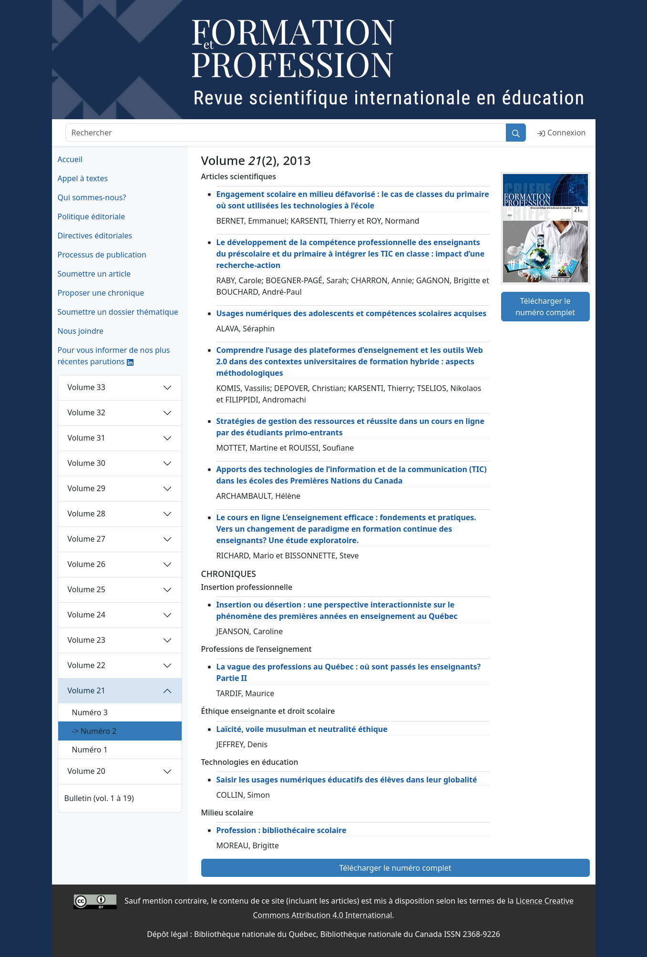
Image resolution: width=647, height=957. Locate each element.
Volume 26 (86, 564)
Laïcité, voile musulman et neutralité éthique (302, 729)
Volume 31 (86, 437)
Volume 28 (86, 513)
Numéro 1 (90, 749)
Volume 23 (86, 640)
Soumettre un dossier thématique (118, 312)
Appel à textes (83, 178)
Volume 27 (86, 539)
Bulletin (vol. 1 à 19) (99, 798)
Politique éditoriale (91, 216)
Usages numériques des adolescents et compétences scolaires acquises (351, 313)
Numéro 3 (90, 712)
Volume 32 (86, 412)
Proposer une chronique (101, 293)
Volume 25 (86, 589)
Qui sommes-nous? (92, 197)
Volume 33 (86, 387)
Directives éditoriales (95, 235)
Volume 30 (86, 463)
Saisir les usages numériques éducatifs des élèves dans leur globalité (346, 779)
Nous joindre (81, 331)
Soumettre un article (94, 273)
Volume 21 (86, 690)
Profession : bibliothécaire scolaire (281, 830)
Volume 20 (86, 771)
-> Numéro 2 (94, 731)
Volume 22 (86, 665)
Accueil (70, 159)
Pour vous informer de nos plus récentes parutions (114, 356)
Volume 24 (86, 614)
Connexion (561, 132)
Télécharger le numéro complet (545, 307)
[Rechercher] (286, 132)
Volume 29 (86, 488)
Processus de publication (102, 254)
